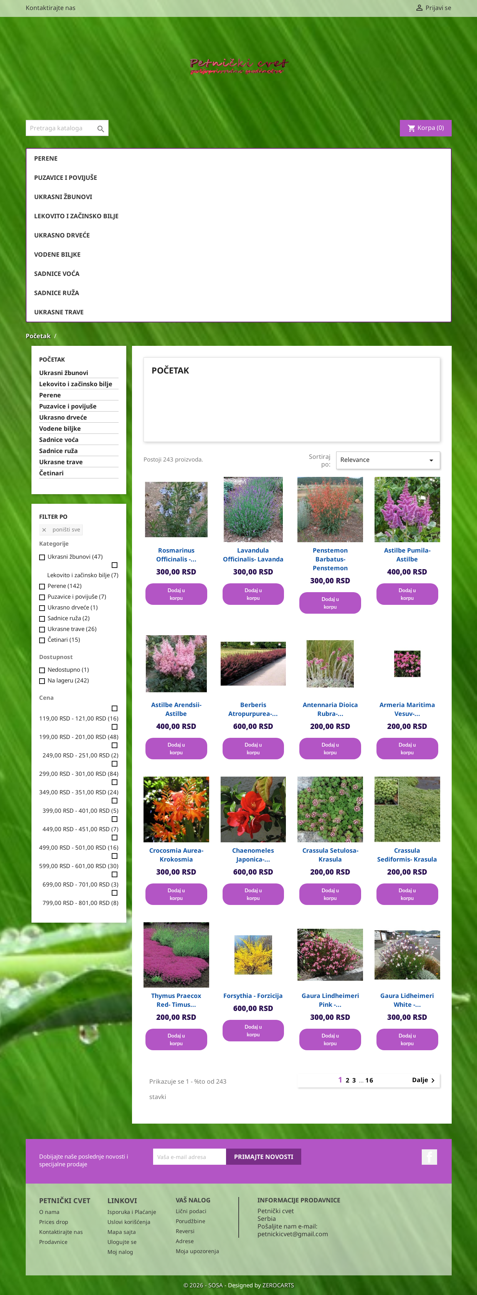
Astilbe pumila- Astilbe (407, 554)
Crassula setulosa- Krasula (330, 854)
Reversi (185, 1231)
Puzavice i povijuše (65, 177)
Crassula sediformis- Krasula (407, 854)
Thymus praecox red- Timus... (176, 1000)
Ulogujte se (122, 1241)
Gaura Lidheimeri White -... (407, 1000)
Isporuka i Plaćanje (131, 1211)
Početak (52, 359)
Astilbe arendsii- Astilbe (176, 709)
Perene (46, 158)
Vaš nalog (193, 1200)
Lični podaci (191, 1211)
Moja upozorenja (197, 1251)
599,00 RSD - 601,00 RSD (79, 866)
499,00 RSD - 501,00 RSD (79, 847)
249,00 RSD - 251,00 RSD (81, 755)
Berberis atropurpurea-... (253, 709)
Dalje (424, 1080)
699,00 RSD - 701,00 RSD (81, 884)
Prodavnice (53, 1241)
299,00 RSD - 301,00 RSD (79, 773)
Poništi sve (60, 529)
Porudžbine (190, 1221)
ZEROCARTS (278, 1285)
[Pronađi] (67, 128)
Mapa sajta (121, 1231)
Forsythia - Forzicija (253, 995)
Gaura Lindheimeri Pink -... (330, 1000)
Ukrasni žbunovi (63, 197)
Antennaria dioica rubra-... (330, 709)
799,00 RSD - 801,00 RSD (81, 902)
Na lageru (68, 680)
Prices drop (53, 1221)
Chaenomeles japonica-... (253, 854)
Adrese (185, 1241)
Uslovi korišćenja (128, 1221)
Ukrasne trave (59, 312)
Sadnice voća (56, 273)
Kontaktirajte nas (51, 7)
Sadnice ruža (56, 293)
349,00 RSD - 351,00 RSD (79, 792)
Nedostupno (68, 669)
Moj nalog (120, 1251)
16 (369, 1080)
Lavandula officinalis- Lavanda (253, 554)
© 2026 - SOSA (203, 1285)
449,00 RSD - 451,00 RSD (81, 829)
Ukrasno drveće (62, 235)
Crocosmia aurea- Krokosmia (176, 854)
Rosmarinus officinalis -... (176, 554)
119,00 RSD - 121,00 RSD (79, 718)
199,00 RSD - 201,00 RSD (79, 736)
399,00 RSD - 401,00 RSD (81, 810)
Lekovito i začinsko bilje (76, 216)
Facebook (429, 1157)
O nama (49, 1211)
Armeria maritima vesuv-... (407, 709)
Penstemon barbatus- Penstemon (330, 559)
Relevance (388, 460)
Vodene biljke (57, 254)
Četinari (51, 473)
